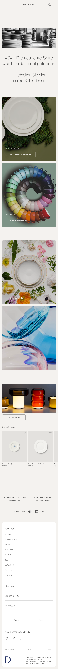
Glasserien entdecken (18, 364)
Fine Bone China (11, 539)
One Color (8, 555)
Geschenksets (10, 575)
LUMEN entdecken (14, 417)
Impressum (49, 649)
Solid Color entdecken (18, 221)
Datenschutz (9, 649)
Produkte (8, 534)
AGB (29, 649)
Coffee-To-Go (10, 565)
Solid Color (9, 550)
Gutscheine (9, 570)
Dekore (7, 545)
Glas (6, 560)
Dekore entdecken (17, 298)
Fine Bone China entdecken (20, 155)
